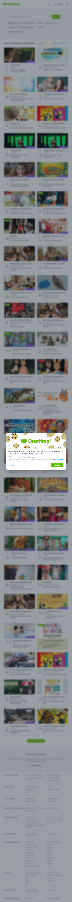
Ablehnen (11, 465)
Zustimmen (57, 465)
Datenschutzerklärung (57, 459)
